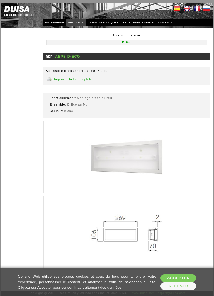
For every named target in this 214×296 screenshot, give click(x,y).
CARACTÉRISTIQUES (103, 22)
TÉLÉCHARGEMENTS (138, 22)
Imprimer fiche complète (73, 79)
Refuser (178, 286)
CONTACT (165, 22)
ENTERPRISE (54, 22)
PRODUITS (76, 22)
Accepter (178, 278)
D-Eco (127, 42)
